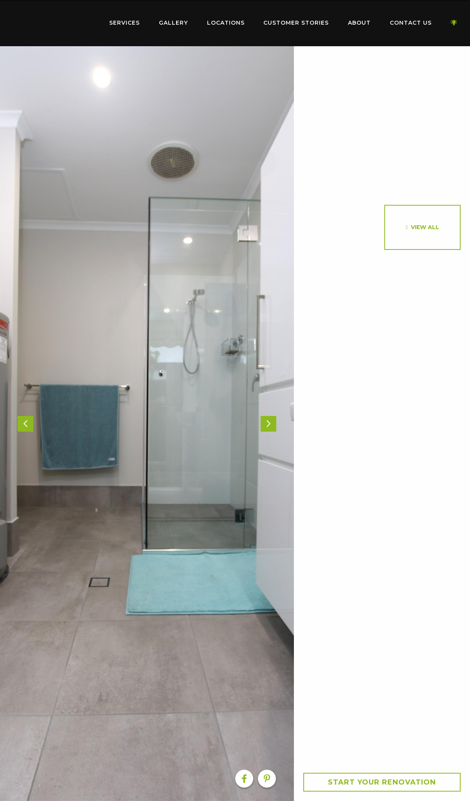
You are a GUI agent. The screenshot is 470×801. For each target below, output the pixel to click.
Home (51, 21)
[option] (147, 423)
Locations (226, 22)
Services (124, 22)
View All (425, 227)
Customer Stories (296, 22)
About (359, 22)
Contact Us (411, 22)
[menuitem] (51, 23)
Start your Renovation (382, 782)
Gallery (173, 22)
